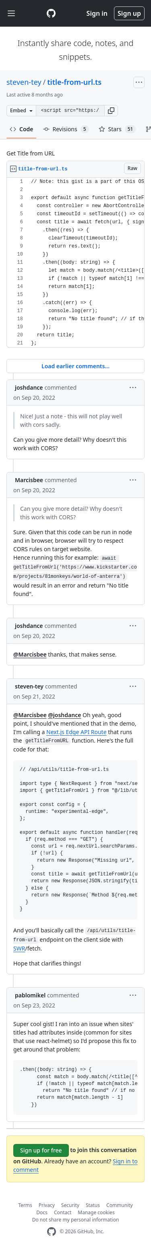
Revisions (66, 129)
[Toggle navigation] (11, 13)
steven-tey (23, 82)
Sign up (129, 13)
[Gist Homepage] (51, 13)
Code (21, 129)
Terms (25, 1205)
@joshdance (64, 715)
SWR (19, 948)
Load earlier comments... (75, 366)
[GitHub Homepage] (51, 1232)
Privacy (47, 1205)
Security (70, 1205)
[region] (75, 263)
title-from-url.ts (74, 82)
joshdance (29, 387)
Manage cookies (96, 1212)
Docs (42, 1212)
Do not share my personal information (75, 1219)
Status (93, 1205)
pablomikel (30, 995)
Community (119, 1205)
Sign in (97, 13)
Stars (117, 129)
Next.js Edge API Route (76, 732)
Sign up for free (41, 1150)
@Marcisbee (30, 654)
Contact (62, 1212)
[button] (111, 110)
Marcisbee (29, 480)
